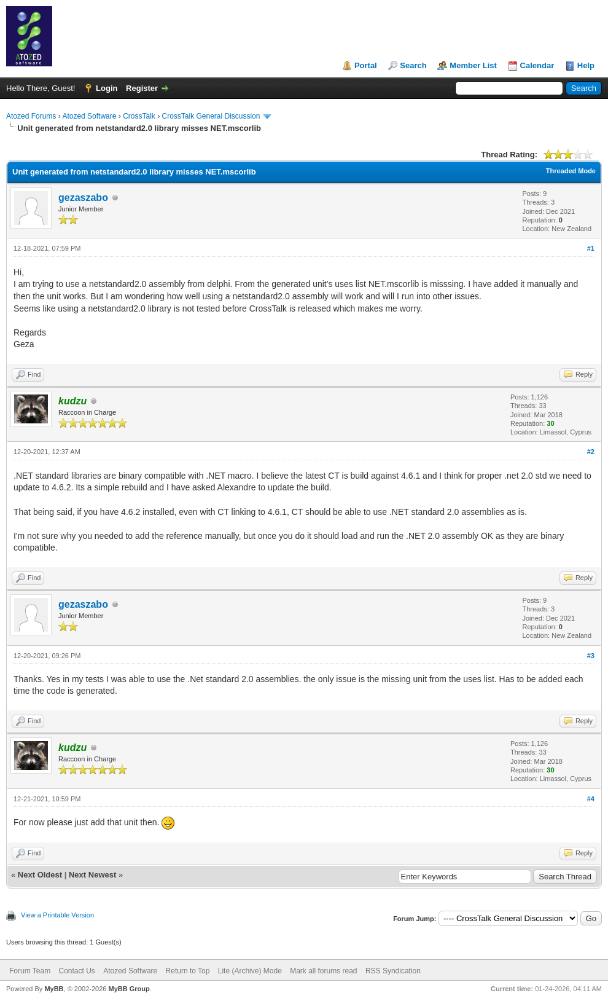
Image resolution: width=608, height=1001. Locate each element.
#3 (590, 655)
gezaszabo (83, 197)
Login (106, 88)
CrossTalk (139, 116)
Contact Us (76, 971)
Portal (365, 65)
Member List (473, 65)
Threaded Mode (571, 171)
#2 (590, 451)
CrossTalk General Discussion (211, 116)
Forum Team (29, 971)
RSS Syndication (393, 971)
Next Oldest (40, 874)
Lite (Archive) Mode (250, 971)
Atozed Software (89, 116)
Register (142, 88)
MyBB (53, 988)
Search (413, 65)
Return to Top (188, 971)
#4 (590, 799)
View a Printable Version (57, 915)
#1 (590, 248)
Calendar (537, 65)
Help (585, 65)
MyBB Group (128, 988)
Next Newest (92, 874)
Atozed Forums (31, 116)
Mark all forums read (323, 971)
